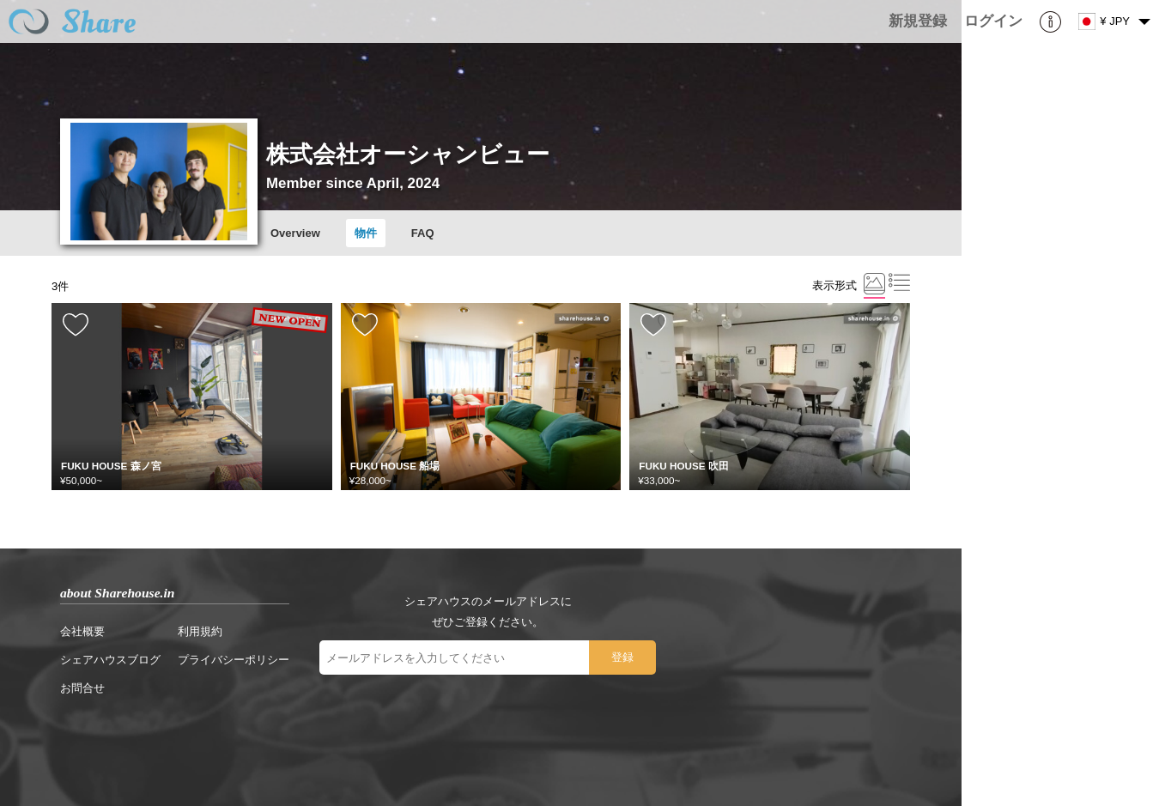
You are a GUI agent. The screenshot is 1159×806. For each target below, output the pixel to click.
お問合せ (82, 688)
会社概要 (82, 631)
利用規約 (200, 631)
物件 (366, 233)
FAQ (422, 233)
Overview (295, 233)
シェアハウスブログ (110, 659)
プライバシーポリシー (233, 659)
